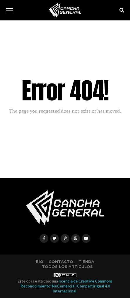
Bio (39, 261)
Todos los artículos (67, 266)
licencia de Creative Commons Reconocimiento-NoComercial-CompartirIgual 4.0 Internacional (66, 286)
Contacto (61, 261)
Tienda (86, 261)
